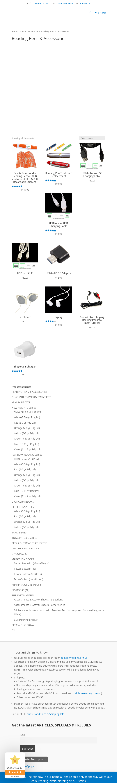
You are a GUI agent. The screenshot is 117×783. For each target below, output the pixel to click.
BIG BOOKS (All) (20, 590)
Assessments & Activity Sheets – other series (39, 605)
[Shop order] (92, 138)
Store (23, 31)
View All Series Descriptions (30, 759)
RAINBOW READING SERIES (27, 454)
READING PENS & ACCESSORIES (29, 391)
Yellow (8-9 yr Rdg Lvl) (26, 433)
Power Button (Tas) (25, 568)
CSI (13, 630)
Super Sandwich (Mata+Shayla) (31, 563)
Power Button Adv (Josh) (28, 574)
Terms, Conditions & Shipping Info (44, 714)
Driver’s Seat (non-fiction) (28, 579)
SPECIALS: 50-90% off (23, 625)
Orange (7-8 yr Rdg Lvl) (27, 428)
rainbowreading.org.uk (74, 657)
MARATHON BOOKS (23, 559)
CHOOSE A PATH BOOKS (25, 548)
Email (23, 734)
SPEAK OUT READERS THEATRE (29, 543)
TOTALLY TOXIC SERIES (24, 538)
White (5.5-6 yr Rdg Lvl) (27, 417)
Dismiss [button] (81, 781)
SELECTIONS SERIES (23, 507)
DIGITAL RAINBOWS (23, 501)
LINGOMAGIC (19, 553)
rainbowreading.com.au (87, 693)
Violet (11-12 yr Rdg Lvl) (27, 449)
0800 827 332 (42, 3)
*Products (33, 31)
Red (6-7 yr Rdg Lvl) (25, 422)
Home (15, 31)
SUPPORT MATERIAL (23, 595)
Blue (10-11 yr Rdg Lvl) (26, 444)
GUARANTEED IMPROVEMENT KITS (31, 397)
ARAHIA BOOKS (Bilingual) (26, 584)
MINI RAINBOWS (21, 402)
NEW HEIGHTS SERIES (24, 407)
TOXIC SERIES (19, 532)
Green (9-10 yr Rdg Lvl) (27, 438)
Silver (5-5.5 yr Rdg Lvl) (26, 458)
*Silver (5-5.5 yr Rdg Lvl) (27, 412)
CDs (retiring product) (26, 619)
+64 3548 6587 (65, 3)
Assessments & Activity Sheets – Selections (38, 599)
